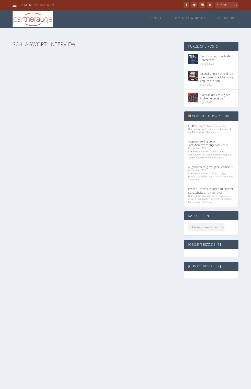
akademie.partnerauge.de (146, 323)
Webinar (44, 206)
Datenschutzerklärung (144, 315)
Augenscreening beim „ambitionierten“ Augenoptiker (206, 137)
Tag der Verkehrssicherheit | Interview (50, 99)
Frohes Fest (195, 119)
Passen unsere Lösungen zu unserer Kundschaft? (210, 184)
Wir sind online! (44, 5)
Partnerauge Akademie (61, 202)
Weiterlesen (27, 125)
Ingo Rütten (27, 104)
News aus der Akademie (211, 110)
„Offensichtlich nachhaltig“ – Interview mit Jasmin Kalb (51, 194)
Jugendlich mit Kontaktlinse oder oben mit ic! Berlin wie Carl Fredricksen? (217, 71)
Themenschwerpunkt (189, 18)
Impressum (138, 308)
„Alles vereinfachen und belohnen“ (133, 99)
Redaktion (26, 202)
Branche (155, 18)
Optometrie (226, 18)
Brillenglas (57, 104)
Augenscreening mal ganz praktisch (209, 161)
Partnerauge (156, 104)
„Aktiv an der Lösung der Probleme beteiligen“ (215, 90)
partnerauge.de (140, 331)
